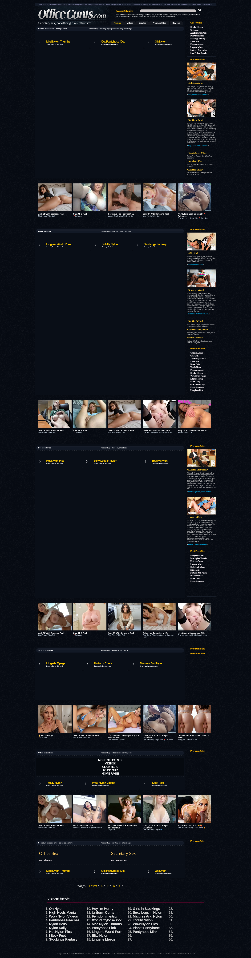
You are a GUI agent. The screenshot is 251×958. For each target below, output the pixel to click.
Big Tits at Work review (197, 145)
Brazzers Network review (198, 314)
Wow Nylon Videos (198, 376)
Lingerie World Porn (58, 244)
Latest (93, 886)
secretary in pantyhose (107, 29)
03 (107, 886)
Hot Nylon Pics (55, 460)
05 (119, 886)
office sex (158, 15)
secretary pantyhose (170, 15)
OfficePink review (195, 264)
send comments (77, 954)
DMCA (65, 954)
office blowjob (120, 16)
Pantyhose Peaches (64, 920)
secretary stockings (137, 15)
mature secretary (132, 16)
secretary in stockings (124, 29)
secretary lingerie (169, 16)
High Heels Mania (197, 567)
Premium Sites (159, 23)
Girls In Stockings (197, 384)
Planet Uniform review (197, 544)
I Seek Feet (194, 41)
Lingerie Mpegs (196, 47)
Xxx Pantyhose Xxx (113, 41)
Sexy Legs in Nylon (105, 460)
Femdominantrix (197, 44)
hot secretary (116, 753)
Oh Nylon (160, 41)
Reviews (176, 23)
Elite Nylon (194, 570)
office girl (159, 16)
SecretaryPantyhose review (199, 492)
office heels (151, 16)
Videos (130, 23)
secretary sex (149, 15)
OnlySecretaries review (197, 94)
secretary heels (194, 15)
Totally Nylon (110, 244)
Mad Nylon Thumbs (58, 41)
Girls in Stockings (146, 909)
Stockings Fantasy (197, 38)
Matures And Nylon (198, 50)
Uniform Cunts (196, 353)
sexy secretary (183, 15)
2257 (58, 954)
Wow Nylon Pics (145, 924)
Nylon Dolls (195, 364)
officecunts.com (102, 954)
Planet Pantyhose (197, 387)
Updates (142, 23)
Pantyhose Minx (197, 36)
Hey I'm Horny (196, 27)
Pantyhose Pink (196, 390)
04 (113, 886)
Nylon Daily (195, 381)
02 (101, 886)
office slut (142, 16)
